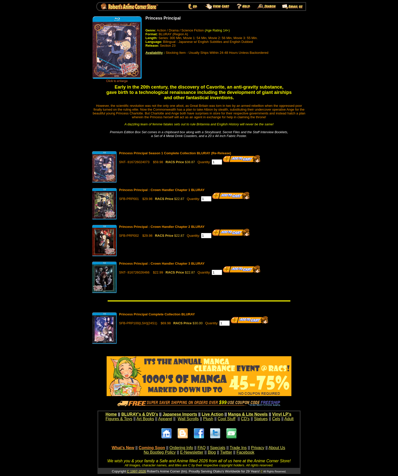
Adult (288, 419)
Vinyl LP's (281, 414)
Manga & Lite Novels (248, 414)
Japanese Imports (180, 414)
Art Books (145, 419)
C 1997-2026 (136, 471)
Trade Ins (238, 448)
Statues (261, 419)
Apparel (165, 419)
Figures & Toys (119, 419)
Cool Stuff (226, 419)
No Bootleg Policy (160, 452)
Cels (276, 419)
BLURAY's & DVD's (139, 414)
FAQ (201, 448)
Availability (154, 53)
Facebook (245, 452)
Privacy (257, 448)
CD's (245, 419)
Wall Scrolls (188, 419)
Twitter (226, 452)
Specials (217, 448)
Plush (208, 419)
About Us (277, 448)
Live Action (213, 414)
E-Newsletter (192, 452)
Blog (212, 452)
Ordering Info (181, 448)
